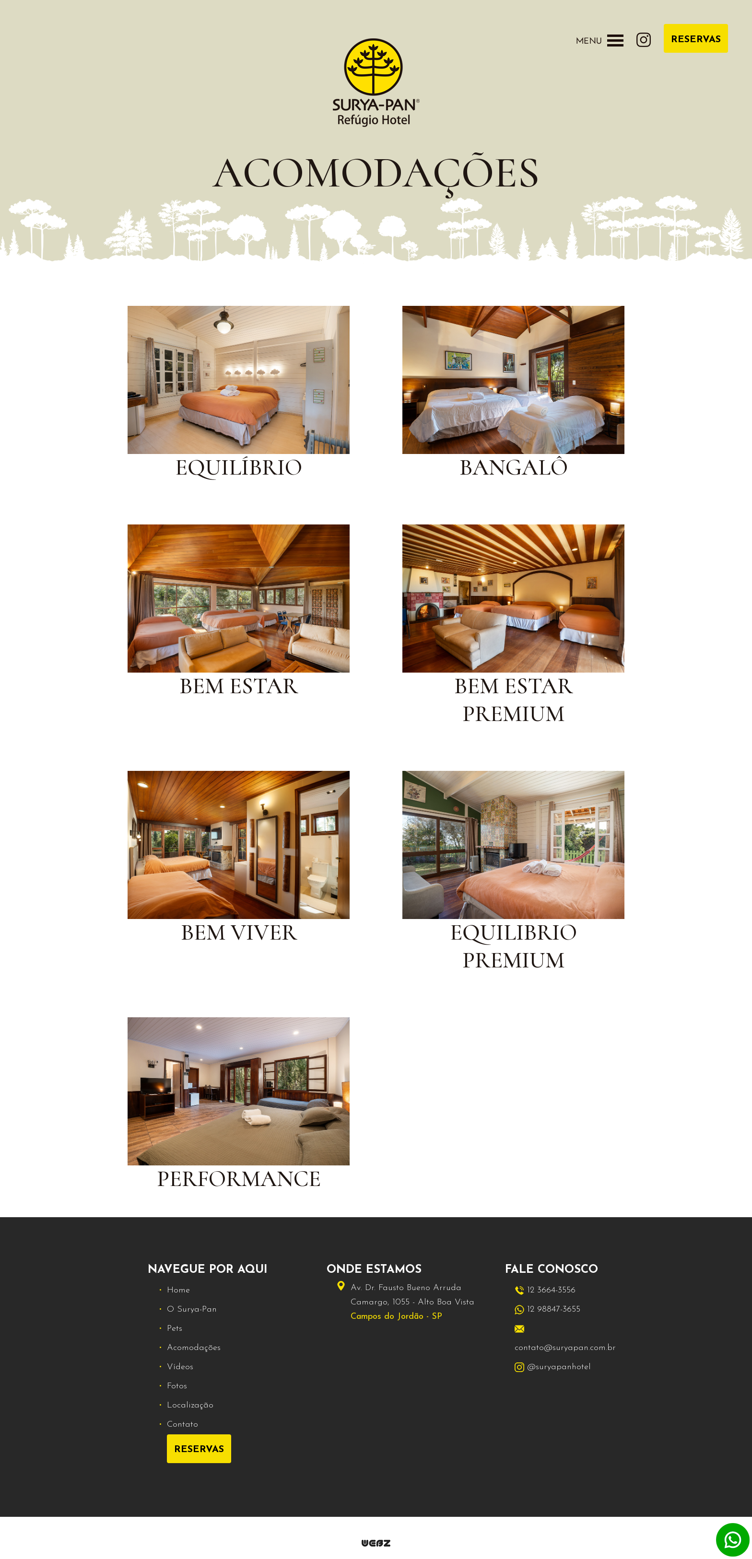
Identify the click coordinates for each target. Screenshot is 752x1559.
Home (178, 1290)
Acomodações (194, 1347)
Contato (182, 1424)
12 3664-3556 (545, 1290)
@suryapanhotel (553, 1367)
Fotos (177, 1386)
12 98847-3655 (547, 1309)
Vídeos (180, 1367)
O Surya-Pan (192, 1309)
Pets (174, 1328)
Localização (190, 1405)
